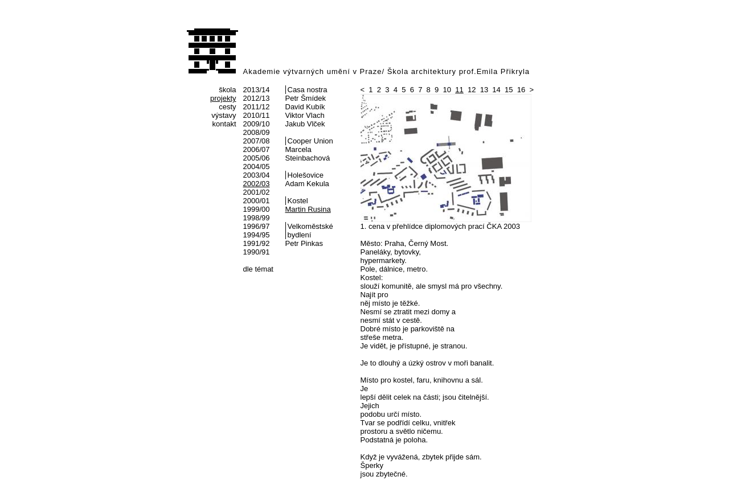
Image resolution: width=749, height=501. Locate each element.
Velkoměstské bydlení (310, 230)
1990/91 (256, 252)
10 (447, 89)
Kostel (298, 200)
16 (521, 89)
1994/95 (256, 235)
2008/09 (256, 132)
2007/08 (256, 141)
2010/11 (256, 115)
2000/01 (256, 200)
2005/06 (256, 158)
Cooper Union (310, 141)
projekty (223, 98)
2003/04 (256, 175)
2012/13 (256, 98)
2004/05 (256, 166)
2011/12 (256, 106)
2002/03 (256, 183)
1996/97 (256, 226)
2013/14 (256, 89)
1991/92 (256, 243)
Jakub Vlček (305, 124)
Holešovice (306, 175)
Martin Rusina (308, 209)
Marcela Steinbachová (307, 153)
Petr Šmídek (305, 98)
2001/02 (256, 192)
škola (227, 89)
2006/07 (256, 149)
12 (472, 89)
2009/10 (256, 124)
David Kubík (305, 106)
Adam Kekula (307, 183)
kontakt (224, 124)
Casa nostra (308, 89)
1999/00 (256, 209)
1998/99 (256, 217)
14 (496, 89)
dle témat (258, 269)
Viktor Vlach (305, 115)
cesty (227, 106)
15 (509, 89)
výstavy (223, 115)
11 (459, 89)
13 (484, 89)
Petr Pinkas (304, 243)
